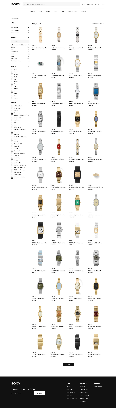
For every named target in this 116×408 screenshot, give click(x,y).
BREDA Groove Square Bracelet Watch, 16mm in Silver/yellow (95, 75)
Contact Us (83, 401)
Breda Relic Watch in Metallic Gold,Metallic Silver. (58, 47)
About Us (82, 386)
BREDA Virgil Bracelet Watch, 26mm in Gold (76, 215)
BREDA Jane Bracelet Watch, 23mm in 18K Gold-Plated (76, 298)
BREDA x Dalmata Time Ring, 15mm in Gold (95, 187)
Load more (68, 364)
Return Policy (83, 392)
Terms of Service (84, 395)
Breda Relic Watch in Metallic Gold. (39, 47)
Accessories (15, 30)
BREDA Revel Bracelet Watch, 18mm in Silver (58, 75)
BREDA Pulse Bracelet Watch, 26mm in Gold (39, 354)
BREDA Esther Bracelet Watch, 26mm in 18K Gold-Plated (58, 187)
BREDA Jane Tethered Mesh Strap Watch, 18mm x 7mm (58, 159)
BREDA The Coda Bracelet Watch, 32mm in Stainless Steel (58, 242)
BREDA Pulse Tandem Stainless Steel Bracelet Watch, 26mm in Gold (95, 354)
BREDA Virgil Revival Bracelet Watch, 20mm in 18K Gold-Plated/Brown (95, 326)
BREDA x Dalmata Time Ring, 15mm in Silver (39, 75)
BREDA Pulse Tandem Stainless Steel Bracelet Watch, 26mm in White (76, 242)
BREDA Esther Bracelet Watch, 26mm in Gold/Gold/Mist (58, 354)
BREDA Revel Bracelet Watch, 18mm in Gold (95, 242)
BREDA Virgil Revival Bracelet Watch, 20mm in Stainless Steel (39, 131)
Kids (63, 11)
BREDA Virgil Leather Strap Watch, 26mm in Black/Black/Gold (76, 187)
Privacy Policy (84, 398)
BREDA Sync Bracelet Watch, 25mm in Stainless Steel (95, 270)
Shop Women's (71, 392)
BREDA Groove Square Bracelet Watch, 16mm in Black (58, 131)
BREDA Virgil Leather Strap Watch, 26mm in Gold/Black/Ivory (39, 242)
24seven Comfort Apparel (19, 44)
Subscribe (39, 393)
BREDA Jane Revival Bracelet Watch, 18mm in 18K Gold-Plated (39, 326)
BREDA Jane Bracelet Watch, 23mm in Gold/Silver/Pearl (76, 75)
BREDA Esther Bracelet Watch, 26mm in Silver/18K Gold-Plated (58, 270)
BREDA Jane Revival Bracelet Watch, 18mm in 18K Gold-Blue (95, 131)
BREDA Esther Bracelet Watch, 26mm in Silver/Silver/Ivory (39, 187)
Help (103, 4)
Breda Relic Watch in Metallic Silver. (76, 47)
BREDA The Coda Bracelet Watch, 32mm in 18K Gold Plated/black (76, 326)
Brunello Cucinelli (16, 61)
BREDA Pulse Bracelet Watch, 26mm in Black (76, 354)
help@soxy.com (98, 386)
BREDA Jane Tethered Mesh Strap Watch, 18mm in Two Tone (95, 159)
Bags (55, 11)
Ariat (12, 54)
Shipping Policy (84, 389)
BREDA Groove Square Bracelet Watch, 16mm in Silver (58, 103)
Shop (83, 4)
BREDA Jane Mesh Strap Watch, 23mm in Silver (39, 159)
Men (40, 11)
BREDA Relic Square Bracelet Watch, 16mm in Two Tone (76, 159)
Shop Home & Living (72, 398)
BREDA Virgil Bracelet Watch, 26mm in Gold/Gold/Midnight (76, 131)
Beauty (83, 11)
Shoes (48, 11)
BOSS (13, 56)
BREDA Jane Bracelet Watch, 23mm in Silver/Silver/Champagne (95, 215)
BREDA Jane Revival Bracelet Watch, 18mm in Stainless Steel (76, 103)
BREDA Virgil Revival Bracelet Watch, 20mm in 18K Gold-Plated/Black (39, 215)
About (97, 4)
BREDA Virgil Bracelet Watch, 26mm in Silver (95, 103)
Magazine (90, 4)
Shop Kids (69, 395)
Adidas (13, 47)
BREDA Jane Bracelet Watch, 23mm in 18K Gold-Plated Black (95, 298)
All (12, 18)
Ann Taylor (14, 51)
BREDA (34, 45)
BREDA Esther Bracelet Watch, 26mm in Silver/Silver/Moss (39, 298)
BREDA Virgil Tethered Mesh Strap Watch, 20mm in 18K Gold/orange (58, 326)
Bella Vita (14, 58)
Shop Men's (70, 389)
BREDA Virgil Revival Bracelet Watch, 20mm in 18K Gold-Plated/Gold (39, 103)
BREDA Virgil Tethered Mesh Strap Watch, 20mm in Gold (58, 215)
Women (32, 11)
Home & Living (73, 11)
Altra (12, 49)
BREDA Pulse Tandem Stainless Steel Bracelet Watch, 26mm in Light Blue (39, 270)
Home (68, 386)
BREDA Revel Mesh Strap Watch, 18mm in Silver (76, 270)
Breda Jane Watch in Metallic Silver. (95, 47)
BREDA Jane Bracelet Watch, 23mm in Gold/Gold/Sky (58, 298)
